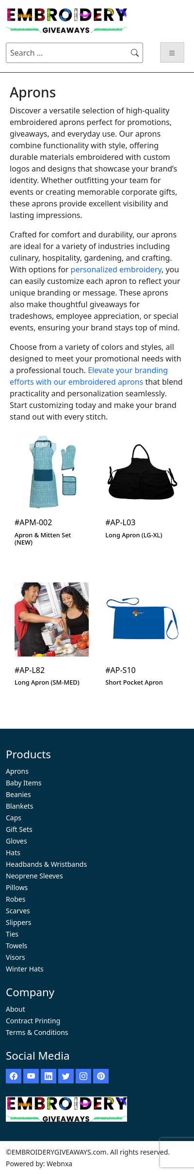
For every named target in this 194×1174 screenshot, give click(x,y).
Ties (12, 934)
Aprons (17, 771)
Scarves (18, 910)
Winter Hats (25, 968)
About (15, 1009)
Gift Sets (19, 829)
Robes (15, 899)
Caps (13, 817)
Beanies (18, 794)
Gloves (16, 840)
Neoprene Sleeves (34, 875)
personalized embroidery (116, 269)
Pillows (17, 887)
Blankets (19, 806)
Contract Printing (33, 1020)
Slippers (19, 922)
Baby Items (24, 782)
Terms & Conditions (37, 1032)
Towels (16, 945)
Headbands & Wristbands (46, 864)
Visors (15, 957)
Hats (13, 852)
